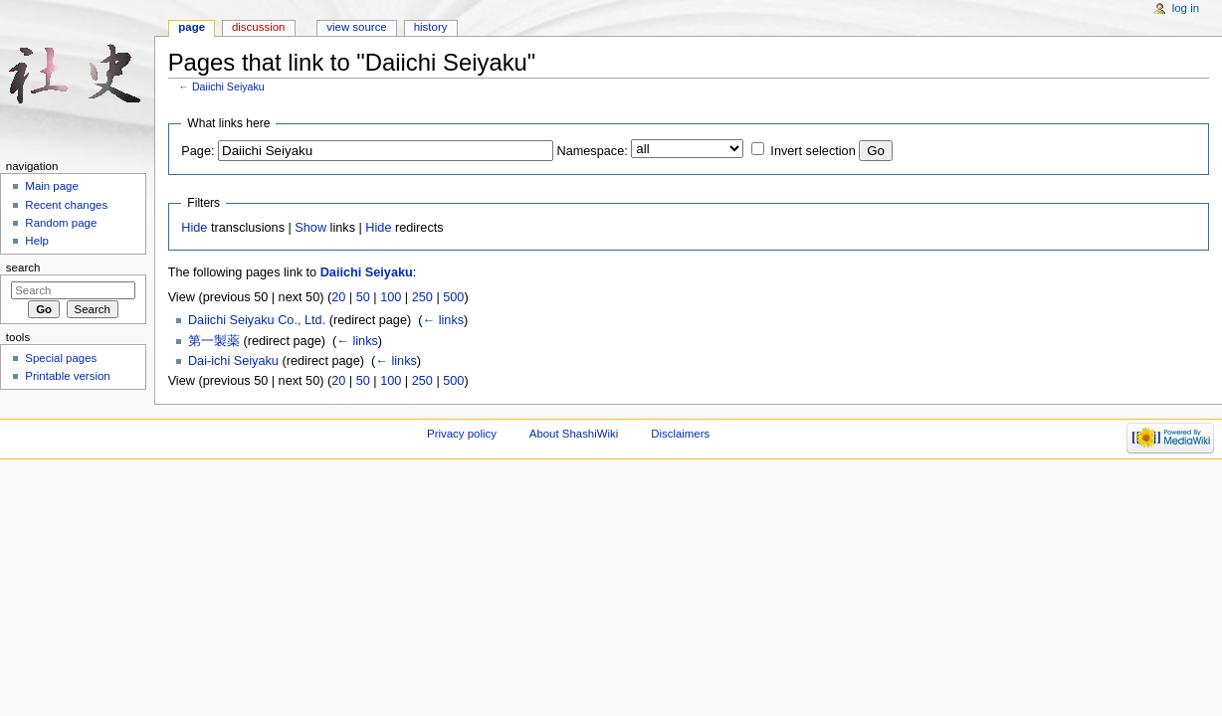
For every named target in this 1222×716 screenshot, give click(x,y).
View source (356, 27)
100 (390, 297)
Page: (197, 151)
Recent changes (66, 205)
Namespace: (592, 151)
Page (191, 27)
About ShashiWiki (574, 434)
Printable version (67, 376)
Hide (194, 228)
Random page (61, 223)
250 (422, 297)
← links (443, 320)
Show (310, 228)
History (431, 27)
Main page (52, 186)
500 (453, 297)
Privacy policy (462, 434)
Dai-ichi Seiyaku (233, 361)
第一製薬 (214, 341)
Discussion (258, 27)
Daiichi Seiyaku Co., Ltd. (256, 320)
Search (23, 267)
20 (338, 297)
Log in (1185, 8)
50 (363, 297)
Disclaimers (680, 434)
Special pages (61, 358)
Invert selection (812, 151)
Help (37, 241)
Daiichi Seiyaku (228, 86)
